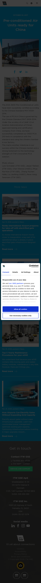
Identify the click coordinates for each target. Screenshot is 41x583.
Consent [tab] (6, 272)
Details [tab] (15, 272)
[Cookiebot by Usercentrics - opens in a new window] (29, 266)
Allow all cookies (20, 309)
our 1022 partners (16, 283)
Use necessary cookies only (20, 315)
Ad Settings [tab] (25, 272)
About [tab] (36, 272)
